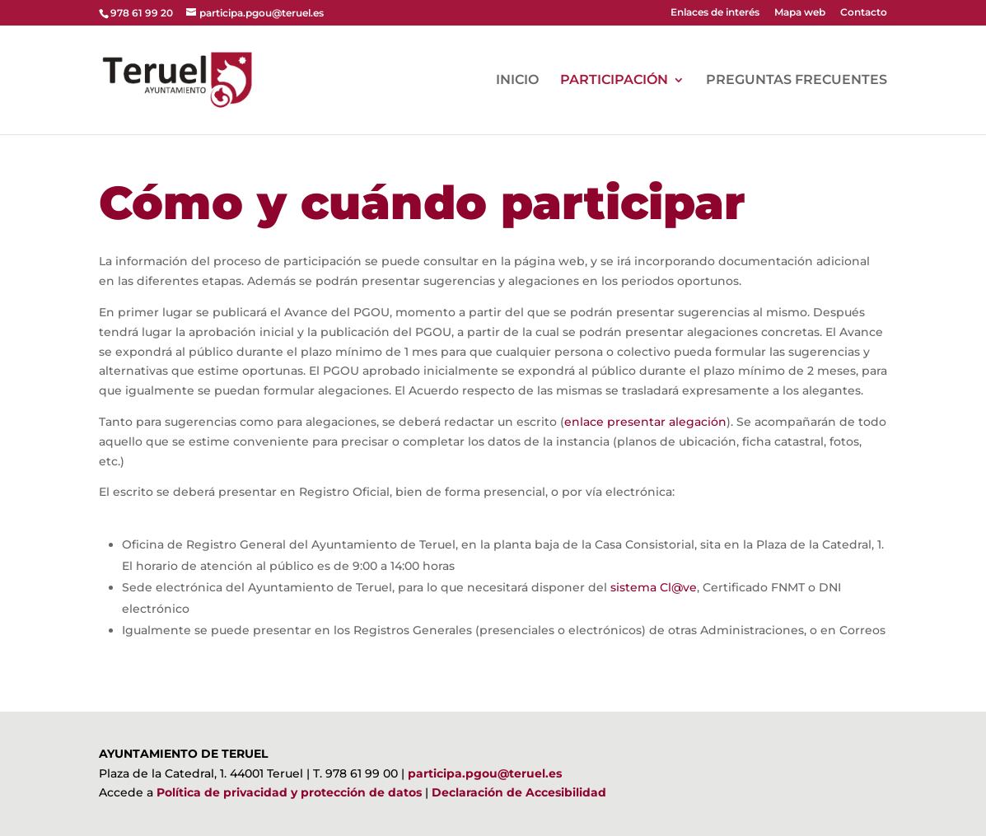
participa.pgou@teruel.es (485, 773)
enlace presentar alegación (645, 421)
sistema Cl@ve (653, 587)
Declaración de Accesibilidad (519, 792)
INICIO (517, 80)
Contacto (863, 12)
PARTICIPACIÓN (614, 80)
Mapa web (799, 12)
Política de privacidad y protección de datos (289, 792)
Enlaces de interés (715, 12)
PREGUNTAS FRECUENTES (796, 80)
